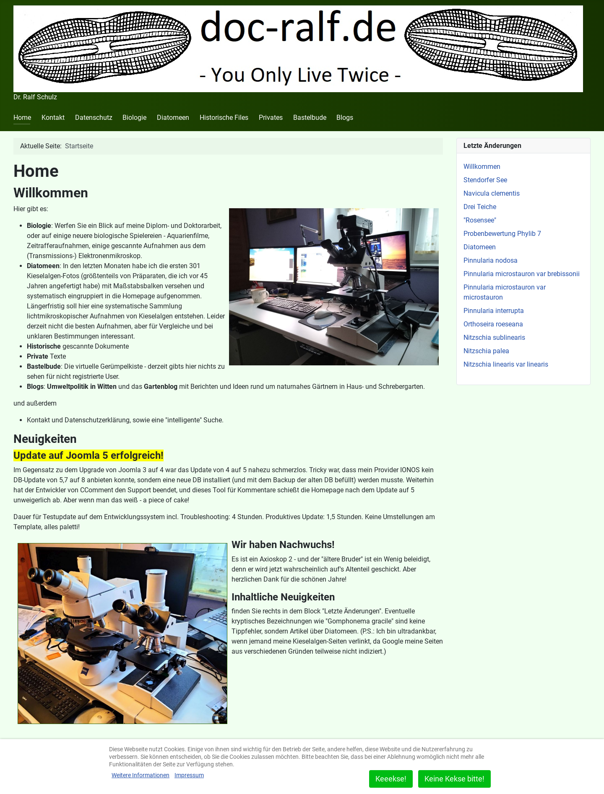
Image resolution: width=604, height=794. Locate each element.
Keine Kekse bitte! (454, 778)
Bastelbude (309, 118)
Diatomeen (173, 118)
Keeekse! (390, 778)
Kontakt (53, 118)
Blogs (344, 118)
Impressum (189, 775)
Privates (271, 118)
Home (22, 118)
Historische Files (224, 118)
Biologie (134, 118)
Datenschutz (93, 118)
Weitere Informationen (140, 775)
